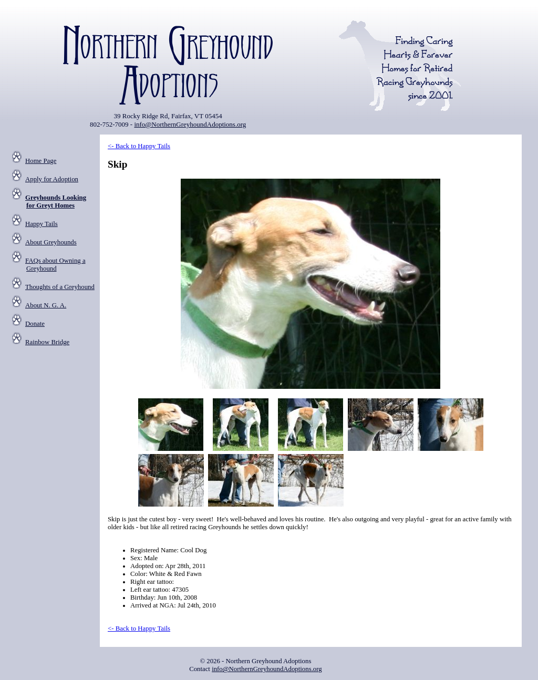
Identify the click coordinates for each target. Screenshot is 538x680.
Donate (35, 323)
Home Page (40, 160)
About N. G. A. (45, 305)
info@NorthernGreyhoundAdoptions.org (190, 124)
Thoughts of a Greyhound (60, 287)
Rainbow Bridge (47, 342)
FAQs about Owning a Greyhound (55, 264)
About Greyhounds (51, 242)
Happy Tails (41, 224)
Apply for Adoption (51, 179)
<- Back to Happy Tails (139, 146)
